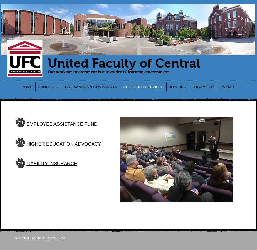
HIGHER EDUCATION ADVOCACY (63, 144)
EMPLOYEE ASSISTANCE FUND (62, 124)
